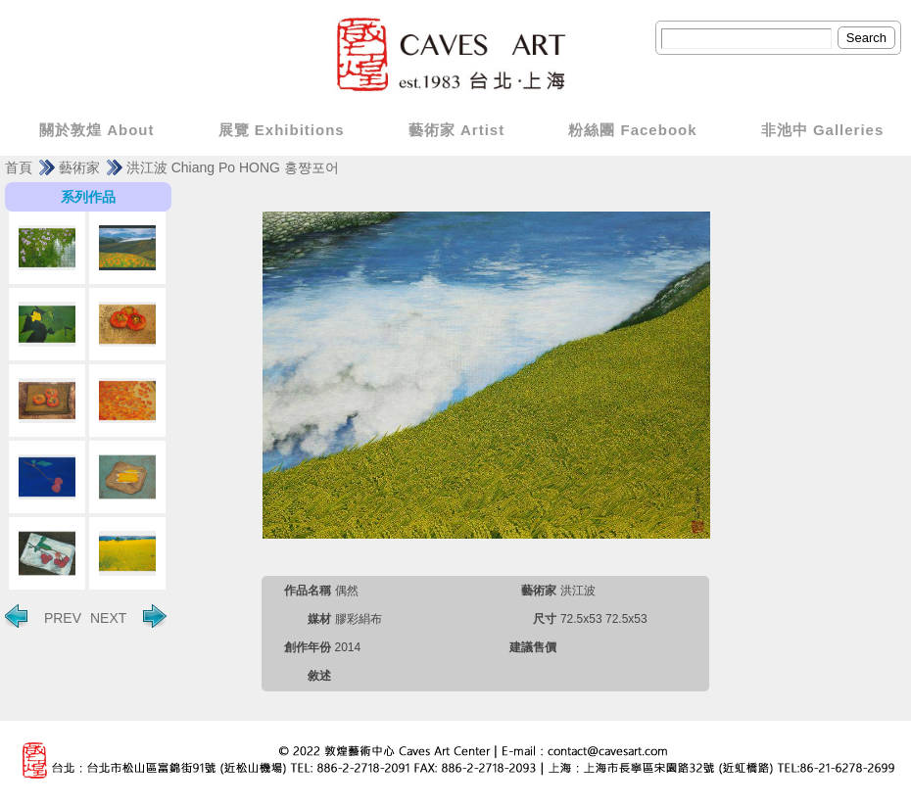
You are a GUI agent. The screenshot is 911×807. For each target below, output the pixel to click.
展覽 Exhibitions (281, 129)
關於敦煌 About (96, 129)
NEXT (128, 616)
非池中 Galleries (823, 129)
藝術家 (79, 167)
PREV (43, 616)
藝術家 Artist (456, 129)
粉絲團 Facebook (632, 129)
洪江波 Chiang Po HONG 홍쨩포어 (232, 167)
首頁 (18, 167)
